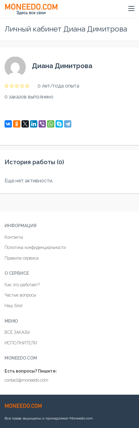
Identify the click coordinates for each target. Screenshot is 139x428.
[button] (131, 9)
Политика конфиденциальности (35, 247)
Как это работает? (22, 284)
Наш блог (14, 305)
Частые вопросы (20, 295)
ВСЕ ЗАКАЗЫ (17, 332)
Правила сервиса (22, 258)
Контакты (14, 237)
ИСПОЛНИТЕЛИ (21, 342)
